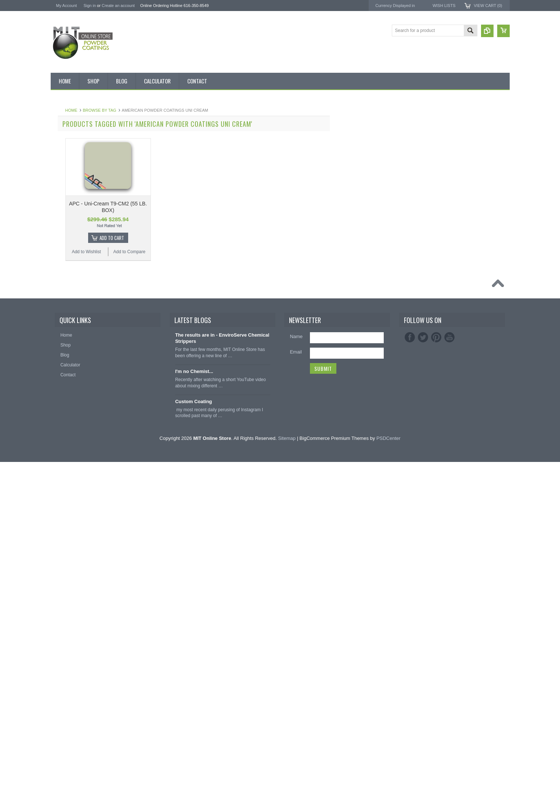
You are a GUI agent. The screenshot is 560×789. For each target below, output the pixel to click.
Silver (60, 437)
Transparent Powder (74, 512)
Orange (62, 375)
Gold (59, 338)
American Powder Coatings (455, 136)
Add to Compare (218, 251)
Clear (60, 313)
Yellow (61, 462)
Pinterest (436, 665)
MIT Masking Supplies (449, 142)
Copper (62, 325)
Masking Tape (68, 574)
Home (159, 110)
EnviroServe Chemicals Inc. (455, 162)
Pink (59, 388)
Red (59, 425)
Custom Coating (193, 728)
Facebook (410, 665)
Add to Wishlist (174, 251)
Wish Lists (444, 5)
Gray (59, 363)
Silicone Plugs (68, 587)
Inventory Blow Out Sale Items (84, 138)
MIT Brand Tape (70, 176)
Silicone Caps (68, 537)
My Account (66, 5)
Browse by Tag (188, 110)
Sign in (89, 5)
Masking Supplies (72, 525)
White (60, 450)
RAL (59, 475)
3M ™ (432, 155)
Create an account (118, 5)
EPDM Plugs (67, 562)
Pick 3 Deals (67, 188)
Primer (61, 400)
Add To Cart (200, 237)
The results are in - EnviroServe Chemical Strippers (222, 665)
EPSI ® (433, 149)
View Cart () (488, 5)
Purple (61, 412)
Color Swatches (70, 487)
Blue (59, 263)
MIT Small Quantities (75, 238)
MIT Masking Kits (71, 201)
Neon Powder (68, 500)
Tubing (61, 599)
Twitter (423, 665)
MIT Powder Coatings (449, 129)
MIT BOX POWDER (74, 163)
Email (296, 679)
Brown (61, 288)
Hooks (61, 549)
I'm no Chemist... (194, 699)
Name (296, 664)
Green (61, 350)
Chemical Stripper (72, 213)
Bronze (62, 276)
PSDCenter (388, 765)
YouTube (449, 665)
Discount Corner (71, 151)
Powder (62, 226)
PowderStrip (439, 168)
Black (60, 251)
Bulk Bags (65, 126)
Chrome (63, 300)
